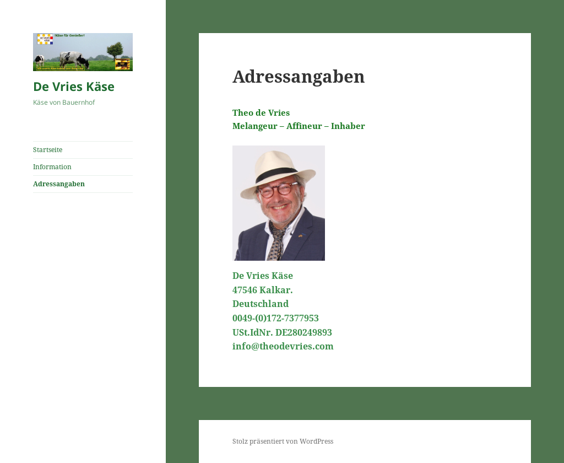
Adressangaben (59, 184)
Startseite (47, 149)
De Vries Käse (74, 86)
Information (52, 166)
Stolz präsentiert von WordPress (282, 441)
